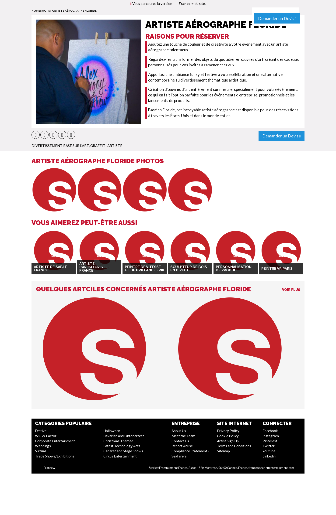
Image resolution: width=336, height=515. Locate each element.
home (36, 10)
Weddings (43, 446)
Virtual (40, 451)
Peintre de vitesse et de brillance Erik (144, 268)
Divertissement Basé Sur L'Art (60, 145)
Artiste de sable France (50, 268)
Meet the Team (183, 436)
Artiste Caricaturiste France (93, 267)
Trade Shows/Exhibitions (54, 456)
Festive (40, 431)
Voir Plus (291, 290)
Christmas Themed (118, 441)
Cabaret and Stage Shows (123, 451)
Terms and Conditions (234, 446)
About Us (179, 431)
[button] (36, 135)
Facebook (270, 431)
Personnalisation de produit (234, 268)
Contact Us (180, 441)
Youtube (268, 451)
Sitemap (223, 451)
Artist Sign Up (228, 441)
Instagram (270, 436)
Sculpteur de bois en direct (188, 268)
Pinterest (269, 441)
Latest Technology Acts (121, 446)
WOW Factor (45, 436)
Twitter (268, 446)
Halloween (111, 431)
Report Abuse (182, 446)
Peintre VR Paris (277, 268)
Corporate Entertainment (55, 441)
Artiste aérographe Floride (74, 10)
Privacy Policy (228, 431)
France (186, 3)
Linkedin (269, 456)
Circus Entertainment (120, 456)
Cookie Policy (228, 436)
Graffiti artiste (106, 145)
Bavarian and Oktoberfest (123, 436)
